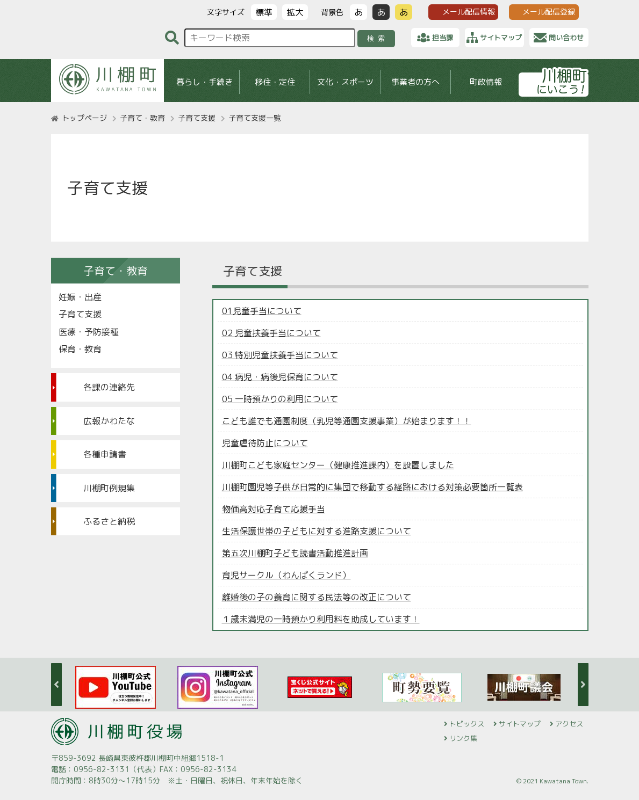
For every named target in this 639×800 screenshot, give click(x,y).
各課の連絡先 (109, 387)
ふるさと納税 (109, 521)
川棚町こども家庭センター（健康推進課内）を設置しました (338, 465)
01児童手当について (261, 311)
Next (583, 684)
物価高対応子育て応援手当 (273, 509)
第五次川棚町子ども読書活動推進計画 (295, 553)
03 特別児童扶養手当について (280, 355)
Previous (56, 684)
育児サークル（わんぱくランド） (286, 575)
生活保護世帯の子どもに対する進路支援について (316, 531)
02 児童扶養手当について (271, 333)
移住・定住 (274, 82)
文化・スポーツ (345, 82)
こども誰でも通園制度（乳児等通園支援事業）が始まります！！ (346, 421)
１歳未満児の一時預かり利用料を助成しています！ (321, 619)
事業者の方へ (415, 82)
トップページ (84, 118)
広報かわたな (109, 421)
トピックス (466, 724)
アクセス (569, 724)
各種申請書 (104, 454)
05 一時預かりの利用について (280, 399)
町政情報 (486, 82)
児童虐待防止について (265, 443)
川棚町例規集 (109, 488)
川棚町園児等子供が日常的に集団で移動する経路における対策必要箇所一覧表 (372, 487)
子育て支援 (197, 118)
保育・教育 (80, 349)
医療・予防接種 (89, 332)
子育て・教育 (142, 118)
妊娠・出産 (80, 297)
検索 (377, 38)
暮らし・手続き (204, 82)
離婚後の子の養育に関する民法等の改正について (316, 597)
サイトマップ (520, 724)
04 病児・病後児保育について (280, 377)
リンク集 (463, 738)
